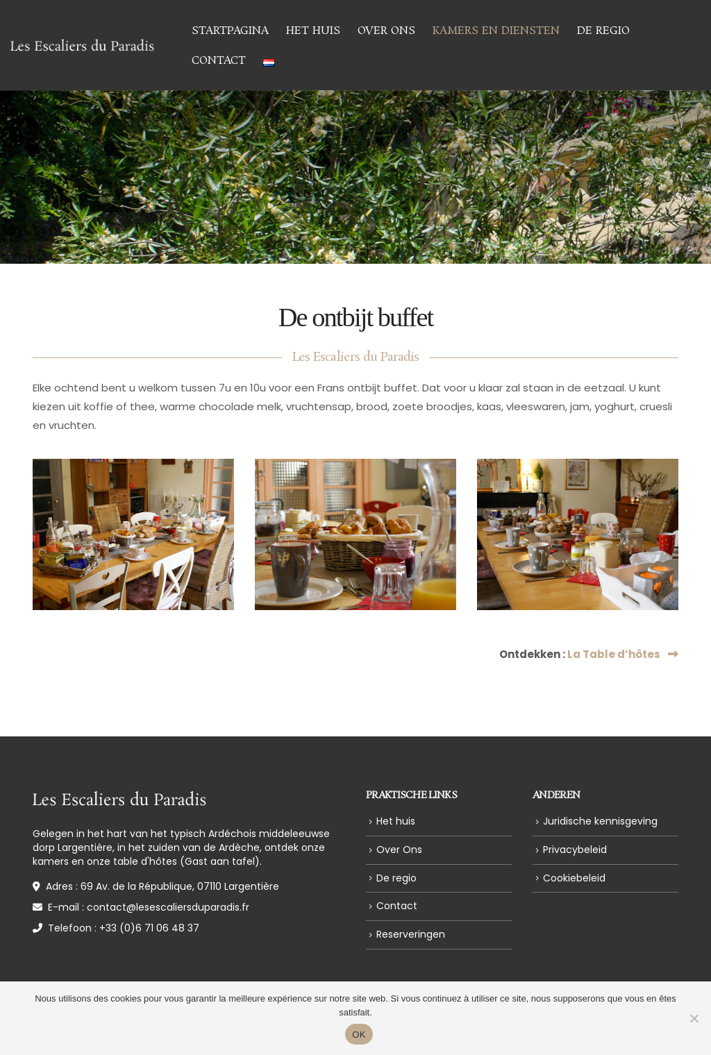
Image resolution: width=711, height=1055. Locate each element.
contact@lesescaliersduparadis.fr (168, 907)
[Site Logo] (82, 45)
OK (358, 1034)
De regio (603, 31)
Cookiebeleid (574, 878)
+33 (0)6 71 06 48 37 (149, 928)
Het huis (313, 31)
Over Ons (386, 31)
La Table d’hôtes (622, 654)
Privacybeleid (575, 849)
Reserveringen (410, 934)
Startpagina (230, 31)
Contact (219, 60)
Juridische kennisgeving (600, 821)
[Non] (694, 1018)
